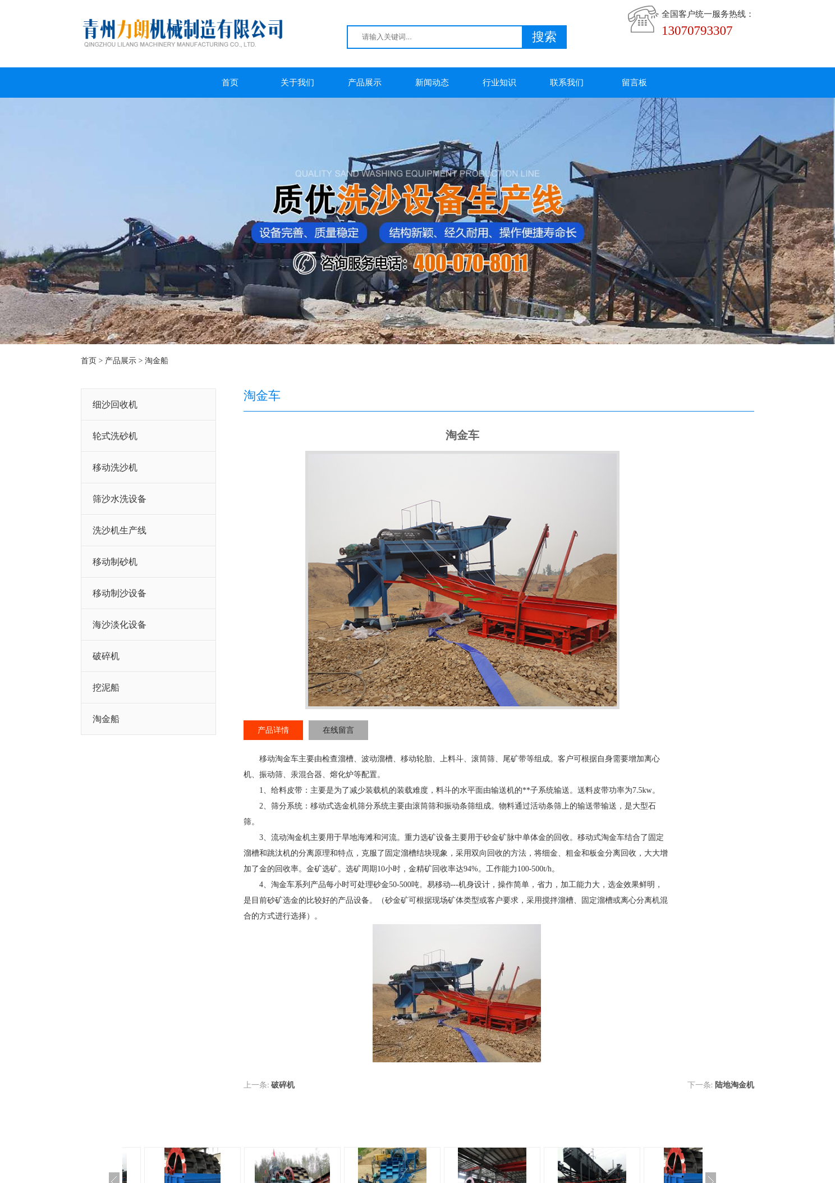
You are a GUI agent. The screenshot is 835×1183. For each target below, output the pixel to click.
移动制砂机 (115, 562)
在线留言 (338, 730)
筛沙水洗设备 (119, 499)
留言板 (634, 82)
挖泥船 (106, 687)
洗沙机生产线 (119, 530)
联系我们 (567, 82)
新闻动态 (432, 82)
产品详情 (273, 730)
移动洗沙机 (115, 467)
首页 (230, 82)
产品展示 (365, 82)
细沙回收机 (115, 404)
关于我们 (297, 82)
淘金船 (156, 361)
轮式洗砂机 (115, 436)
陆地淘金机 (734, 1085)
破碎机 (106, 656)
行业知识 (499, 82)
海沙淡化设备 (119, 624)
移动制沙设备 (119, 593)
